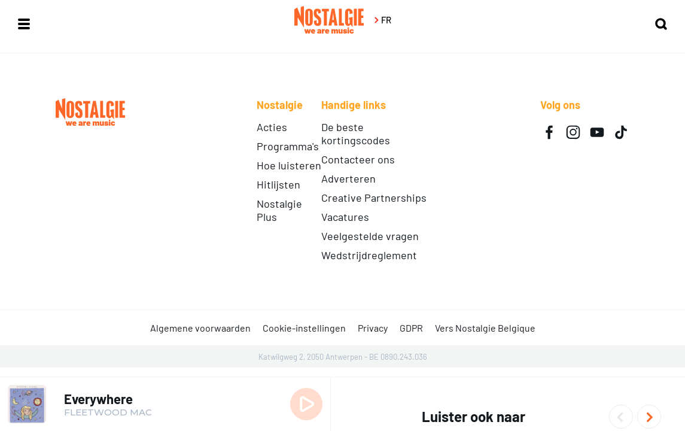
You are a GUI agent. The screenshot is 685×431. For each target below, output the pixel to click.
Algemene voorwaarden (200, 327)
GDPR (411, 327)
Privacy (373, 327)
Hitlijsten (278, 184)
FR (381, 19)
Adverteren (348, 178)
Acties (272, 126)
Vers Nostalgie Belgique (485, 327)
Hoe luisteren (289, 165)
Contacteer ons (358, 159)
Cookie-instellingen (304, 327)
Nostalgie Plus (279, 210)
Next (649, 417)
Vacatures (345, 216)
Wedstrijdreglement (369, 255)
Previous (621, 417)
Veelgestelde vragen (370, 235)
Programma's (288, 146)
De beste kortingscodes (355, 133)
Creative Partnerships (374, 197)
